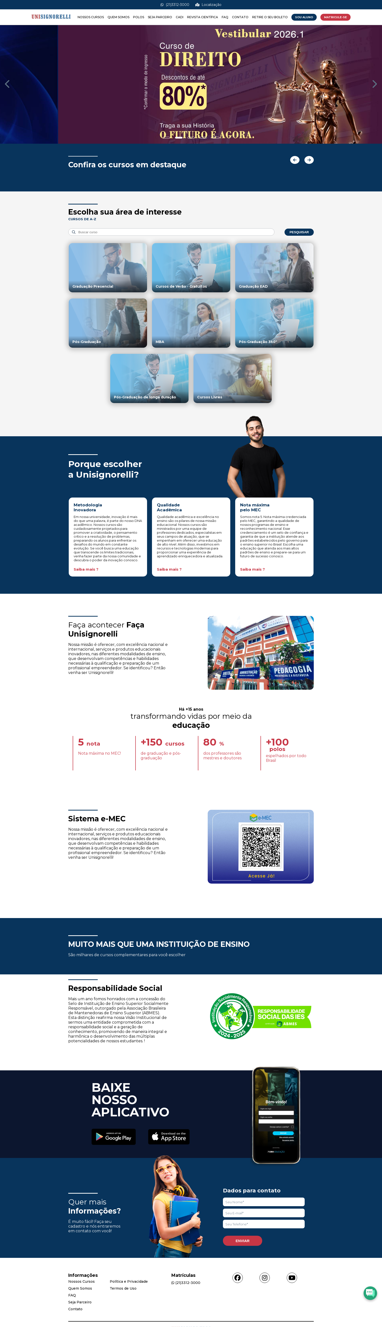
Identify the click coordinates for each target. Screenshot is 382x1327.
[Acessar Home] (51, 22)
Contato (240, 17)
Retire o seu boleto (270, 17)
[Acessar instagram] (264, 1278)
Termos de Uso (123, 1288)
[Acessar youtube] (292, 1278)
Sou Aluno (304, 17)
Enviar (243, 1241)
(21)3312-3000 (175, 4)
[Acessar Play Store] (114, 1137)
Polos (138, 17)
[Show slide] (166, 138)
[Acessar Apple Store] (169, 1137)
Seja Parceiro (160, 17)
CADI (179, 17)
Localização (208, 4)
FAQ (225, 17)
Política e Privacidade (129, 1281)
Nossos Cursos (91, 17)
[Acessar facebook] (237, 1278)
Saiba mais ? (86, 569)
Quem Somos (118, 17)
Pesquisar (299, 232)
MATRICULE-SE (335, 17)
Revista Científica (202, 17)
